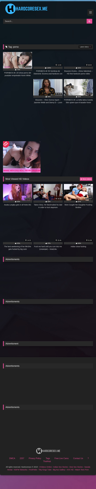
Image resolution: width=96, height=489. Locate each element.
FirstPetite (33, 470)
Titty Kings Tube (45, 470)
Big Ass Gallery (59, 470)
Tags (48, 458)
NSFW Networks (20, 470)
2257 (22, 458)
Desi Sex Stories (76, 467)
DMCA (12, 458)
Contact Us (78, 458)
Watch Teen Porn (82, 470)
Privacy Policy (35, 458)
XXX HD (70, 470)
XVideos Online (45, 467)
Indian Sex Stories (60, 467)
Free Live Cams (61, 458)
